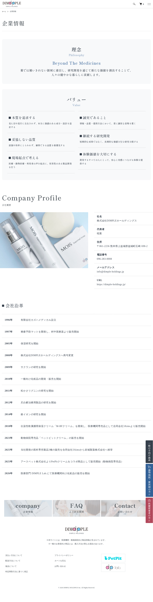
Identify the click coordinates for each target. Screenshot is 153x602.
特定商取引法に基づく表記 (14, 581)
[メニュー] (149, 4)
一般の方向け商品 (149, 451)
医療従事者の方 (149, 509)
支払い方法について (11, 564)
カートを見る (57, 570)
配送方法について (10, 570)
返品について (8, 575)
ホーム (4, 11)
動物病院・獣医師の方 (149, 479)
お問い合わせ (57, 575)
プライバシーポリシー (61, 564)
